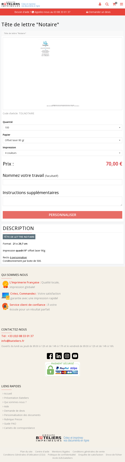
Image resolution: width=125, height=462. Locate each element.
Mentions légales (61, 451)
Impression (9, 147)
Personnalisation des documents (22, 415)
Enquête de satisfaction (90, 454)
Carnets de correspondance (19, 428)
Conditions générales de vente (89, 451)
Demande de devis (14, 410)
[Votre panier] (114, 4)
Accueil (8, 393)
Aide (6, 406)
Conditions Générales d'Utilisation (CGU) (24, 454)
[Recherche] (107, 4)
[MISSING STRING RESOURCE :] (121, 4)
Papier (6, 134)
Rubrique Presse (13, 419)
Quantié (8, 122)
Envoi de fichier (114, 454)
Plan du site (26, 451)
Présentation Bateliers (16, 397)
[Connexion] (100, 4)
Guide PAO (10, 423)
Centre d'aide (42, 451)
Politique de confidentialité (62, 454)
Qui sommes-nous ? (15, 402)
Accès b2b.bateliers (62, 457)
